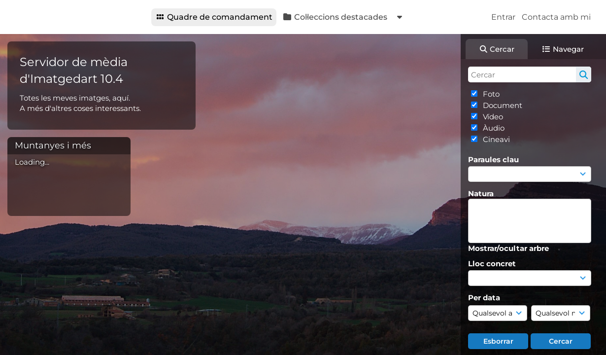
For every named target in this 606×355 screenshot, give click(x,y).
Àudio (493, 128)
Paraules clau (493, 159)
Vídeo (492, 116)
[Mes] (560, 313)
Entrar (503, 17)
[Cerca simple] (529, 74)
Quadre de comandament (213, 17)
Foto (490, 94)
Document (501, 105)
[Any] (497, 313)
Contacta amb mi (556, 17)
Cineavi (495, 139)
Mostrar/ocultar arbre (508, 248)
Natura (481, 193)
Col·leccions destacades (334, 17)
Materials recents (437, 17)
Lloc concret (492, 263)
